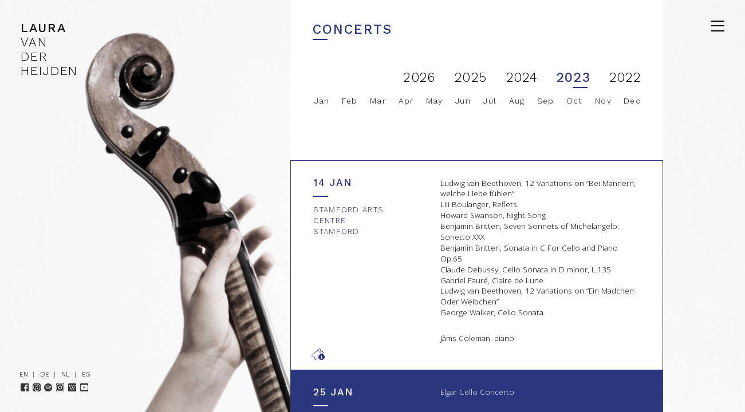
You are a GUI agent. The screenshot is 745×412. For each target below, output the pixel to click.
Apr (406, 100)
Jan (322, 100)
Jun (463, 100)
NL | (71, 374)
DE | (50, 374)
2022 (625, 77)
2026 (419, 77)
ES (86, 374)
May (434, 100)
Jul (489, 100)
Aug (517, 100)
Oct (574, 100)
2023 (573, 77)
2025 (471, 77)
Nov (603, 100)
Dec (632, 100)
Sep (545, 100)
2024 (522, 77)
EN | (29, 374)
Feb (350, 100)
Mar (378, 100)
